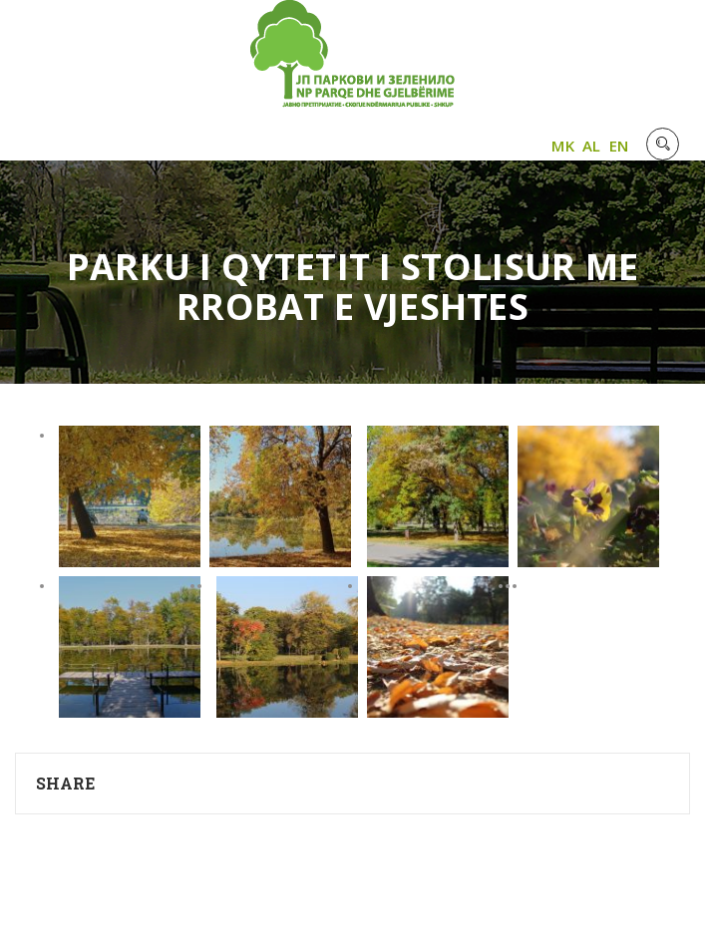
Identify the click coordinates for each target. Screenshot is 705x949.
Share (66, 783)
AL (591, 146)
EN (619, 146)
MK (562, 146)
